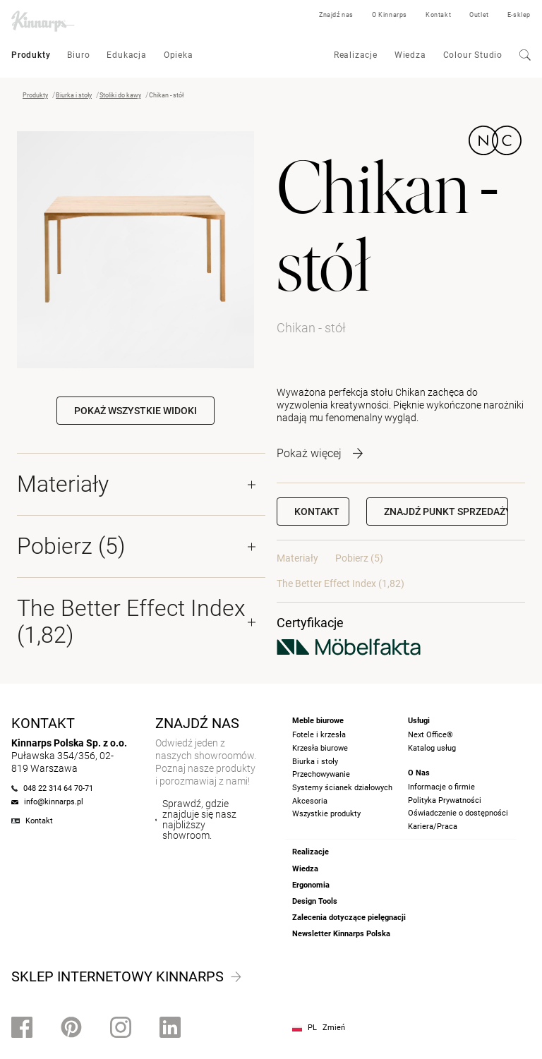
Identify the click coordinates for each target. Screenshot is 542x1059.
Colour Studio (472, 55)
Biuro (78, 55)
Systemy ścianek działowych (342, 787)
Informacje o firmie (441, 787)
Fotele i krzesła (319, 734)
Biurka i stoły (74, 95)
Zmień (334, 1027)
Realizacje (356, 55)
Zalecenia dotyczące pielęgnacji (349, 917)
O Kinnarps (389, 14)
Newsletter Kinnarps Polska (341, 933)
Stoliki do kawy (120, 95)
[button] (437, 511)
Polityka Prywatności (444, 800)
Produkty (30, 55)
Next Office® (430, 734)
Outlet (479, 14)
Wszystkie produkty (326, 813)
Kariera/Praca (432, 826)
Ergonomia (311, 885)
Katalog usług (432, 748)
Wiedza (410, 55)
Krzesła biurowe (320, 748)
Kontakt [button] (316, 511)
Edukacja (126, 55)
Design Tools (314, 901)
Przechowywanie (321, 774)
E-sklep (519, 14)
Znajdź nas (336, 14)
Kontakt (438, 14)
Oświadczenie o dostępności (458, 813)
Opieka (178, 55)
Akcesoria (309, 801)
